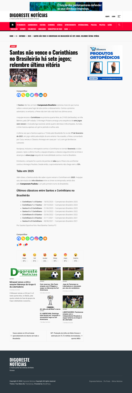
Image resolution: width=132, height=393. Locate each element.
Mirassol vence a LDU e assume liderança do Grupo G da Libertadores (23, 284)
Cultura (43, 25)
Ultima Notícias (117, 381)
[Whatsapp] (28, 95)
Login (113, 16)
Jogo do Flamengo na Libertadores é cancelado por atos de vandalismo (72, 286)
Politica (102, 25)
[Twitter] (32, 95)
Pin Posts (107, 381)
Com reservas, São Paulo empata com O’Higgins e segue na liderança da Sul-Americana (49, 287)
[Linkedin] (41, 95)
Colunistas (32, 29)
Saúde (110, 25)
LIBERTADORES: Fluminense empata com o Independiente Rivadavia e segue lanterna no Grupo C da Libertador (73, 316)
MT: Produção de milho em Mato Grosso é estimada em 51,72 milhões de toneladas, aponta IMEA (65, 335)
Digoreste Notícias (29, 15)
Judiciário (42, 29)
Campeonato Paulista (29, 184)
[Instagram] (36, 95)
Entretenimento (70, 25)
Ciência (59, 25)
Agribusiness (32, 25)
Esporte (23, 29)
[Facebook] (19, 95)
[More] (45, 95)
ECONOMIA (51, 25)
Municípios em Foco (55, 29)
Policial (94, 25)
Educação (14, 29)
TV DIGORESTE (21, 25)
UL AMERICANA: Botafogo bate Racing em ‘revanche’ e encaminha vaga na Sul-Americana (50, 316)
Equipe (107, 16)
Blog (66, 29)
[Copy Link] (23, 95)
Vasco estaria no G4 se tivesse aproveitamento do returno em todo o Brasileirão (26, 335)
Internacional (83, 25)
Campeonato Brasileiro (46, 105)
